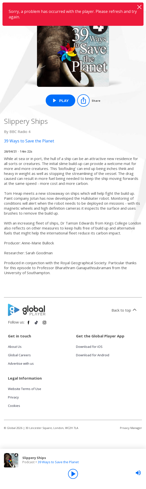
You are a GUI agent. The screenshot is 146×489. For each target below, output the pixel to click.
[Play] (73, 474)
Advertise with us (21, 363)
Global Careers (19, 355)
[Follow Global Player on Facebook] (28, 324)
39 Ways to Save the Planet (58, 462)
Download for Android (92, 355)
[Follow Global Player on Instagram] (44, 324)
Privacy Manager (131, 427)
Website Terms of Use (24, 389)
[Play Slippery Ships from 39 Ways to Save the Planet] (60, 100)
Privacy (13, 397)
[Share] (88, 100)
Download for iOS (89, 346)
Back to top (124, 310)
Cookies (14, 405)
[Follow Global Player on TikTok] (36, 324)
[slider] (138, 473)
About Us (15, 346)
